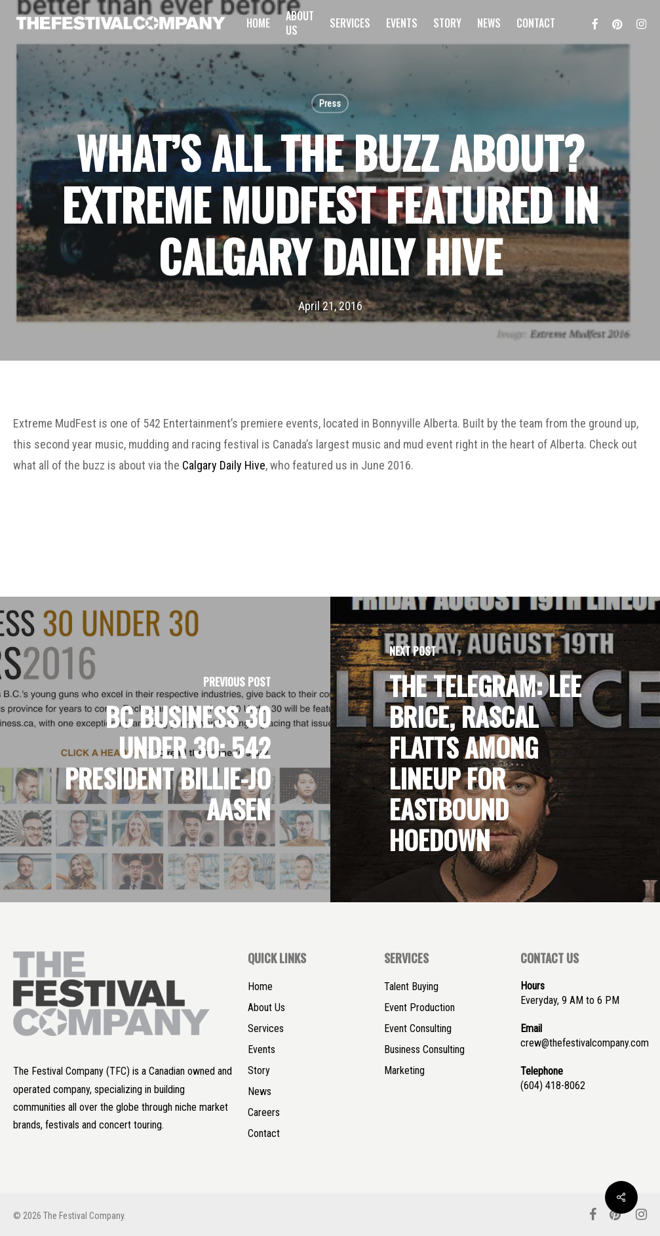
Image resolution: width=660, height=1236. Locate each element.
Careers (264, 1112)
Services (266, 1028)
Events (261, 1049)
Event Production (419, 1007)
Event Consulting (418, 1028)
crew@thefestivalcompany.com (584, 1043)
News (259, 1091)
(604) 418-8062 (552, 1085)
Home (260, 986)
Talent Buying (411, 986)
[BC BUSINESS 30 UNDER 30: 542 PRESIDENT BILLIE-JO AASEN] (165, 749)
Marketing (404, 1070)
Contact (264, 1133)
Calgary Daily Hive (223, 465)
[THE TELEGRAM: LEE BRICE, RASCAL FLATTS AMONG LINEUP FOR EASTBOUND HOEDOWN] (495, 749)
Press (330, 103)
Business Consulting (424, 1049)
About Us (266, 1007)
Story (259, 1070)
